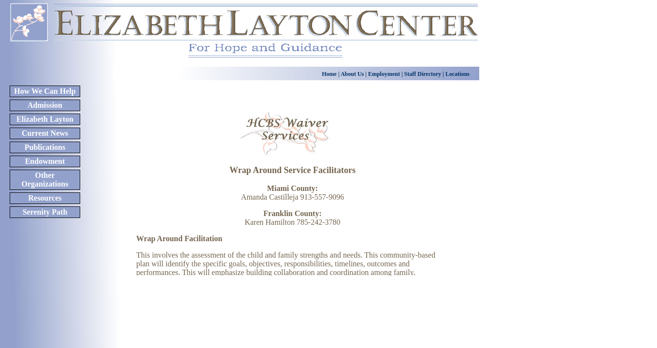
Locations (457, 74)
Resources (44, 198)
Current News (45, 133)
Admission (45, 105)
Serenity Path (45, 212)
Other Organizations (45, 179)
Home (329, 74)
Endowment (45, 161)
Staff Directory (423, 74)
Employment (384, 74)
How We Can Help (44, 91)
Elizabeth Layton (44, 119)
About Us (352, 74)
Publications (45, 147)
